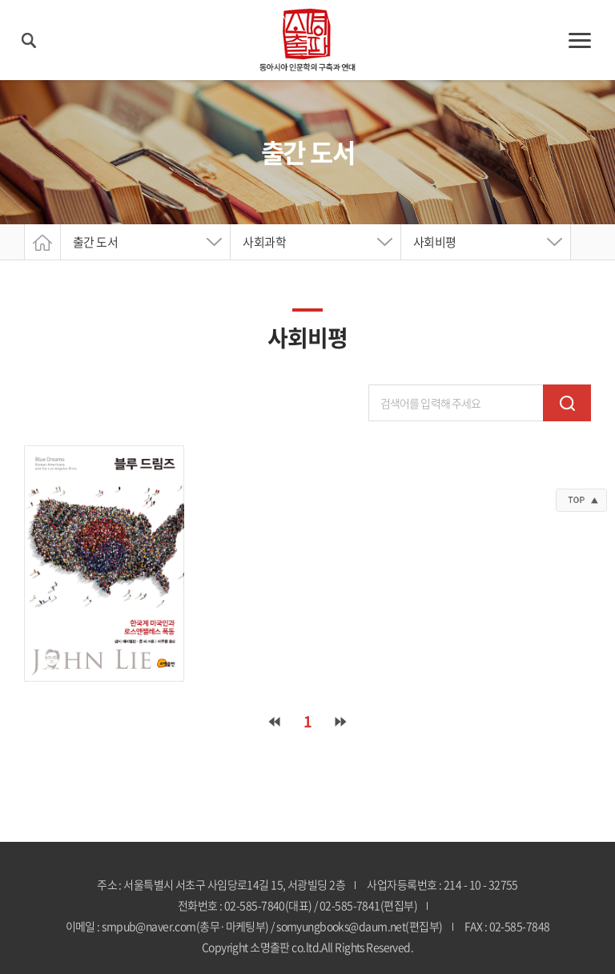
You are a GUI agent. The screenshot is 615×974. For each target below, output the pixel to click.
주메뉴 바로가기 (0, 0)
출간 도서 (95, 242)
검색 (567, 402)
